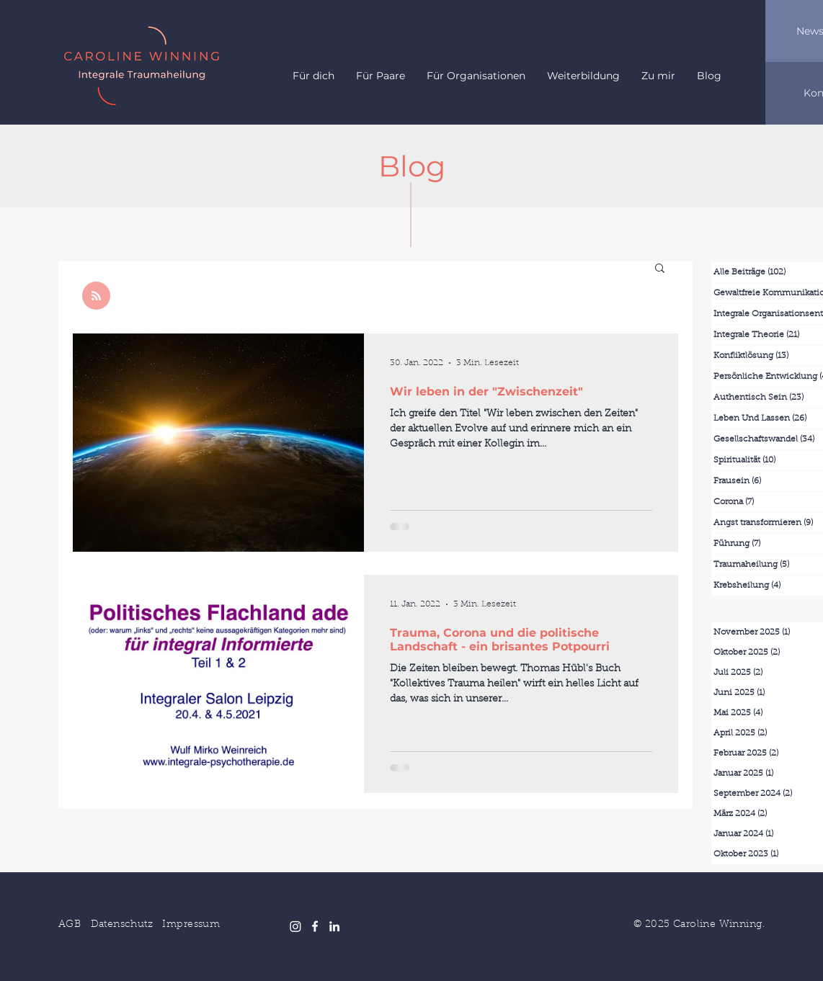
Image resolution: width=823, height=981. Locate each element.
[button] (660, 269)
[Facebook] (315, 926)
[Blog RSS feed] (96, 296)
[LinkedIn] (334, 926)
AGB (69, 925)
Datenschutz (122, 925)
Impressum (191, 925)
